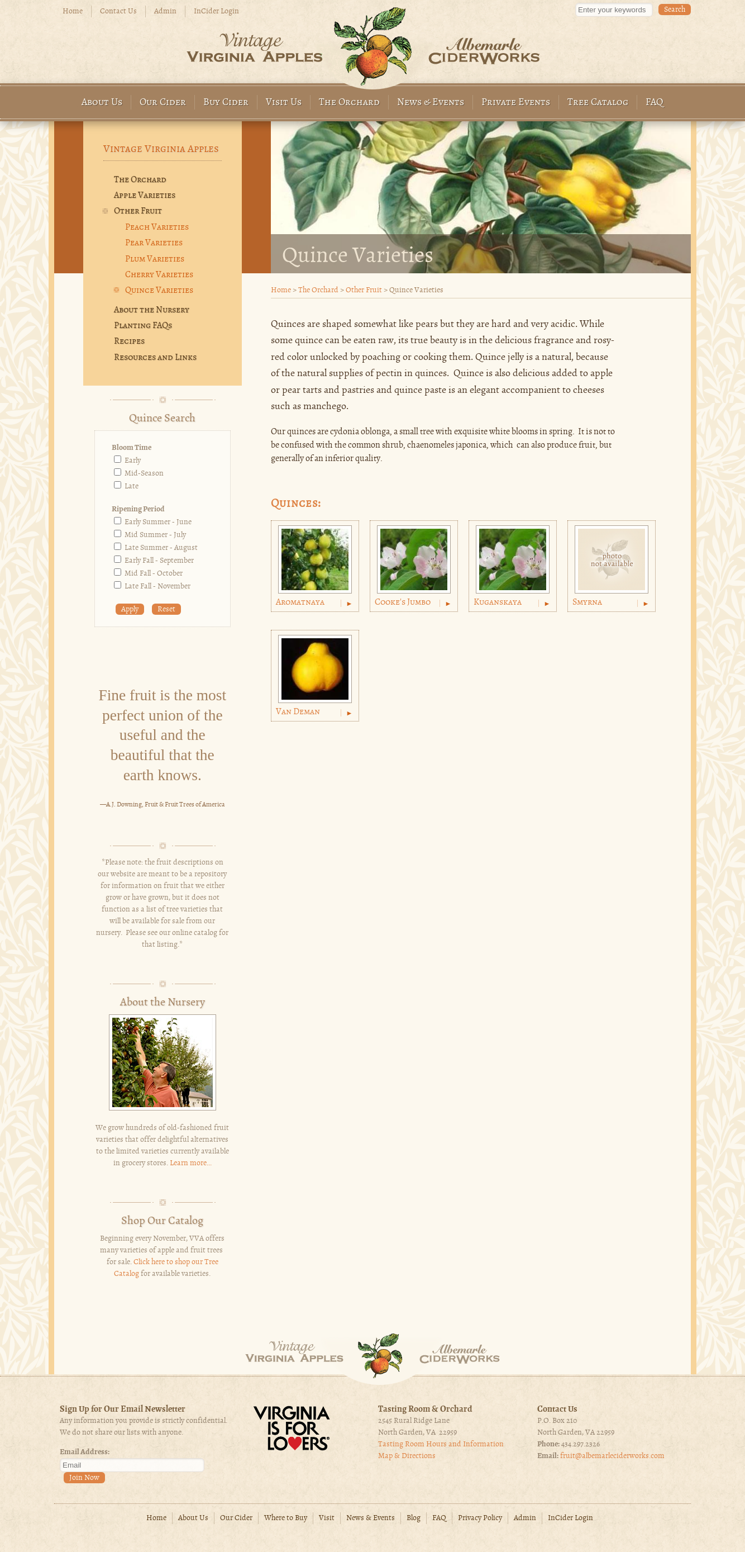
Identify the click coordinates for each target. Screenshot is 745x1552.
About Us (102, 102)
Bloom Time (131, 448)
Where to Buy (285, 1518)
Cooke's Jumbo (403, 602)
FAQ (654, 102)
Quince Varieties (159, 291)
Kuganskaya (498, 602)
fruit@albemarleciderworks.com (612, 1456)
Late (132, 486)
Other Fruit (364, 290)
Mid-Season (144, 473)
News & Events (430, 102)
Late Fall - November (157, 586)
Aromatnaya (300, 602)
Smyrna (587, 602)
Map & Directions (407, 1456)
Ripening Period (138, 509)
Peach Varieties (157, 227)
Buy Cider (226, 102)
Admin (165, 11)
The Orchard (349, 102)
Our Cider (163, 102)
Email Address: (84, 1452)
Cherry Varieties (159, 275)
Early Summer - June (158, 522)
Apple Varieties (144, 196)
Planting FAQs (143, 326)
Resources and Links (155, 358)
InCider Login (216, 11)
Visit (327, 1518)
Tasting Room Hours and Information (441, 1444)
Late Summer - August (161, 548)
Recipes (129, 341)
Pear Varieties (154, 243)
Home (73, 11)
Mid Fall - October (154, 573)
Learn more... (191, 1163)
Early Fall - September (159, 561)
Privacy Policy (480, 1518)
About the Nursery (151, 310)
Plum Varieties (154, 259)
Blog (414, 1518)
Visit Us (284, 102)
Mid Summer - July (155, 535)
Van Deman (298, 712)
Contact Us (118, 11)
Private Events (515, 102)
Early (133, 461)
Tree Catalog (597, 102)
